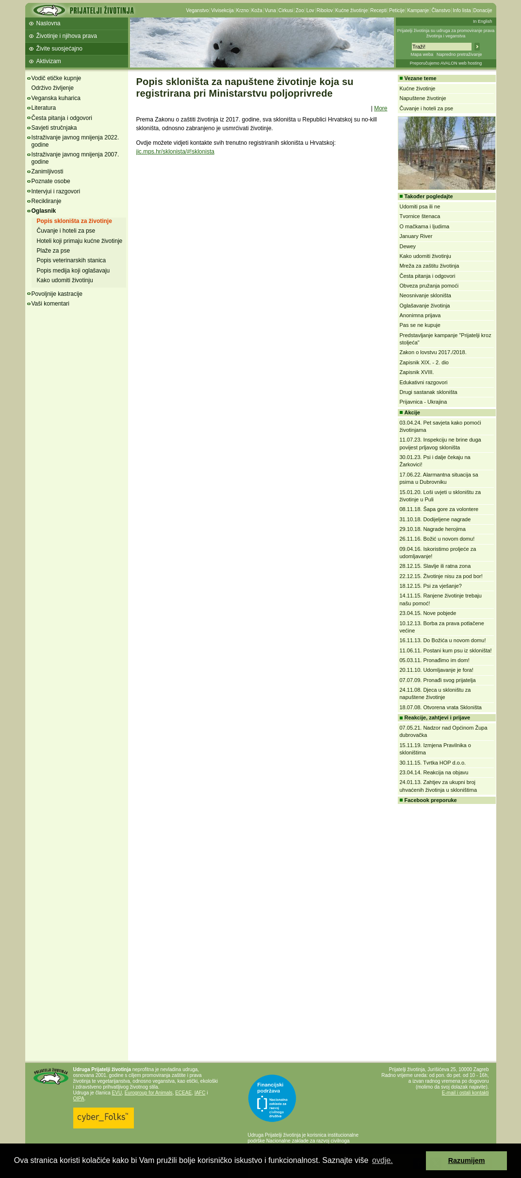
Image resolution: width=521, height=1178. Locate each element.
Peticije (397, 10)
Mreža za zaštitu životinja (429, 266)
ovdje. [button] (382, 1160)
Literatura (44, 107)
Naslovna (48, 23)
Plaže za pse (53, 250)
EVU (117, 1092)
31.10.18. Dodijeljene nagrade (435, 519)
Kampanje (418, 10)
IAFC (200, 1092)
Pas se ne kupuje (420, 325)
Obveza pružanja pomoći (429, 286)
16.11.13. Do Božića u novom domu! (443, 640)
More (380, 108)
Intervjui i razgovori (56, 191)
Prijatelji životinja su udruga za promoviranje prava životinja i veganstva (446, 33)
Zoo (299, 10)
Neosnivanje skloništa (425, 295)
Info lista (462, 10)
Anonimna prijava (420, 315)
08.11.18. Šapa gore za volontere (439, 509)
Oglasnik (44, 210)
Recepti (378, 10)
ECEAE (183, 1092)
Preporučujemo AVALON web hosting (446, 63)
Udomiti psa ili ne (420, 206)
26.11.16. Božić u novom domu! (437, 539)
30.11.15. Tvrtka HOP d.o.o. (433, 763)
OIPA (78, 1098)
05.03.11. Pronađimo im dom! (435, 660)
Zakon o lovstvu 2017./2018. (433, 352)
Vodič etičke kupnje (56, 78)
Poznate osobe (51, 181)
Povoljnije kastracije (57, 293)
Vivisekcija (222, 10)
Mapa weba (421, 54)
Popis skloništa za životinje (74, 221)
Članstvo (440, 10)
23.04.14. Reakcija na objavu (434, 772)
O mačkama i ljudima (425, 226)
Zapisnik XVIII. (417, 372)
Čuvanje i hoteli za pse (66, 230)
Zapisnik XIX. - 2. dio (424, 362)
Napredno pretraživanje (459, 54)
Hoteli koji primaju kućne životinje (80, 241)
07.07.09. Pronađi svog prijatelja (438, 680)
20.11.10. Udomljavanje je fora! (436, 670)
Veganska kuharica (56, 98)
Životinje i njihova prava (66, 36)
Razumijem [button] (466, 1160)
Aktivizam (48, 61)
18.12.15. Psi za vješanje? (431, 586)
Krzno (242, 10)
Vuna (270, 10)
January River (416, 236)
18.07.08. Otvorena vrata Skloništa (441, 707)
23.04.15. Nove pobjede (428, 613)
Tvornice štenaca (420, 216)
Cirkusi (285, 10)
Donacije (482, 10)
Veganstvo (197, 10)
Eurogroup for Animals (149, 1092)
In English (482, 21)
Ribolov (325, 10)
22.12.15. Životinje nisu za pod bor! (441, 576)
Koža (256, 10)
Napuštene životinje (423, 98)
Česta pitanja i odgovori (62, 118)
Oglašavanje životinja (425, 305)
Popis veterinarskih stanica (71, 260)
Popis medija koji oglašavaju (73, 270)
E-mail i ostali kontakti (465, 1092)
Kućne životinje (351, 10)
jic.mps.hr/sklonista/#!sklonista (175, 151)
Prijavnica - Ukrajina (423, 402)
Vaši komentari (50, 303)
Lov (310, 10)
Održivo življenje (53, 88)
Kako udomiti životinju (65, 280)
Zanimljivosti (48, 171)
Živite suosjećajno (59, 48)
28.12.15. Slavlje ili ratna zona (435, 566)
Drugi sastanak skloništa (428, 392)
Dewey (408, 246)
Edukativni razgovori (424, 382)
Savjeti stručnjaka (54, 127)
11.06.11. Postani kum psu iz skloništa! (446, 650)
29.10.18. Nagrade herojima (433, 529)
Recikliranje (47, 201)
